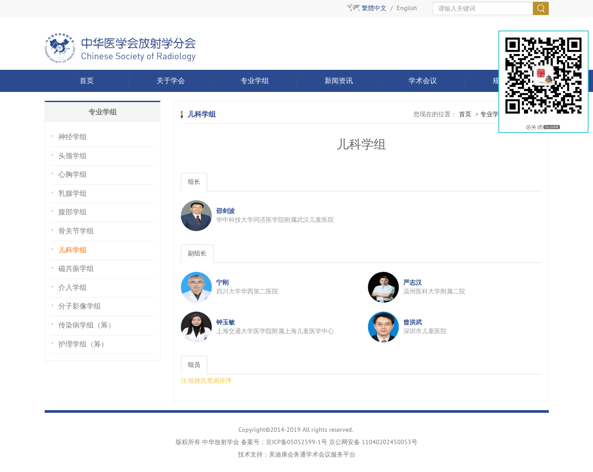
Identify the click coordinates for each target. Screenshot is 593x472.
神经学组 (72, 137)
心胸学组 (72, 175)
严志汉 (412, 282)
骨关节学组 (76, 231)
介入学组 (72, 288)
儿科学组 (72, 250)
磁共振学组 (76, 269)
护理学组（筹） (83, 344)
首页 (87, 81)
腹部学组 (72, 212)
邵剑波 (225, 211)
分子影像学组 (79, 306)
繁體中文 (374, 8)
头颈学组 (72, 156)
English (407, 8)
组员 (194, 365)
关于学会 (171, 81)
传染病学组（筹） (86, 325)
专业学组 (255, 81)
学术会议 (423, 81)
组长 (194, 182)
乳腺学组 (72, 194)
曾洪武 (412, 322)
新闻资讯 (339, 81)
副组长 (197, 253)
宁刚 (222, 282)
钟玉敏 (225, 322)
